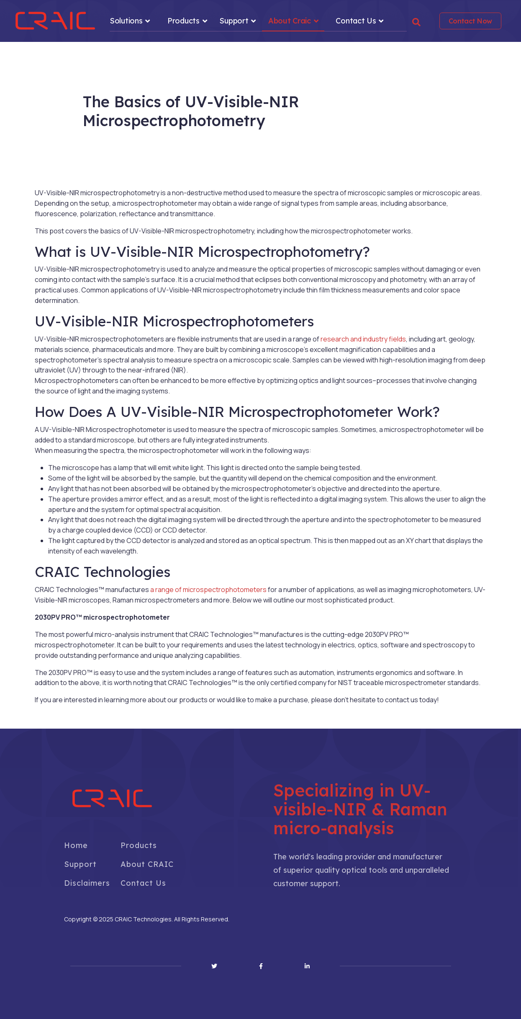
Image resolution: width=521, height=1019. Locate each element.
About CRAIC (147, 864)
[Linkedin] (307, 966)
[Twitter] (214, 966)
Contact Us (356, 21)
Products (183, 21)
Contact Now (471, 21)
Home (76, 845)
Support (233, 21)
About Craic (289, 21)
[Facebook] (261, 966)
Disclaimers (87, 883)
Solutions (126, 21)
